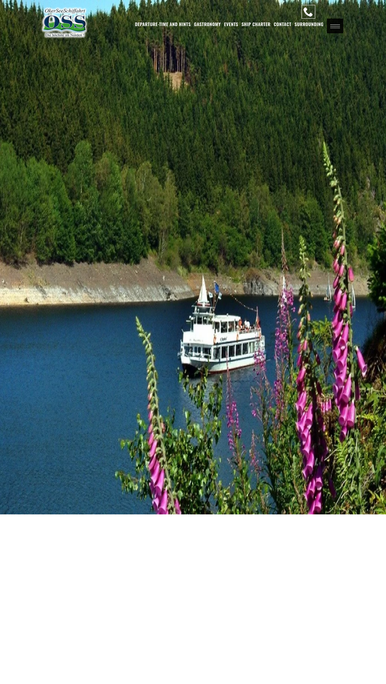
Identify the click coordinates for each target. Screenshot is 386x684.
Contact (282, 24)
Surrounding (309, 24)
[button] (335, 26)
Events (231, 24)
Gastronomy (207, 24)
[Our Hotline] (308, 12)
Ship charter (255, 24)
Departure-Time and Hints (163, 24)
